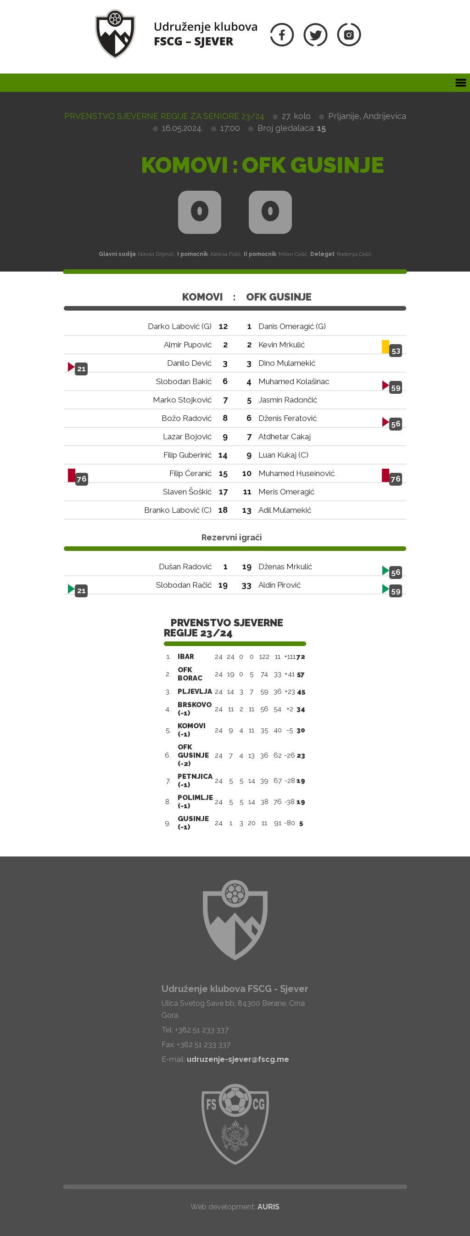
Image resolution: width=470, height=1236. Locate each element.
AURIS (268, 1206)
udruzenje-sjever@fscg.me (238, 1059)
